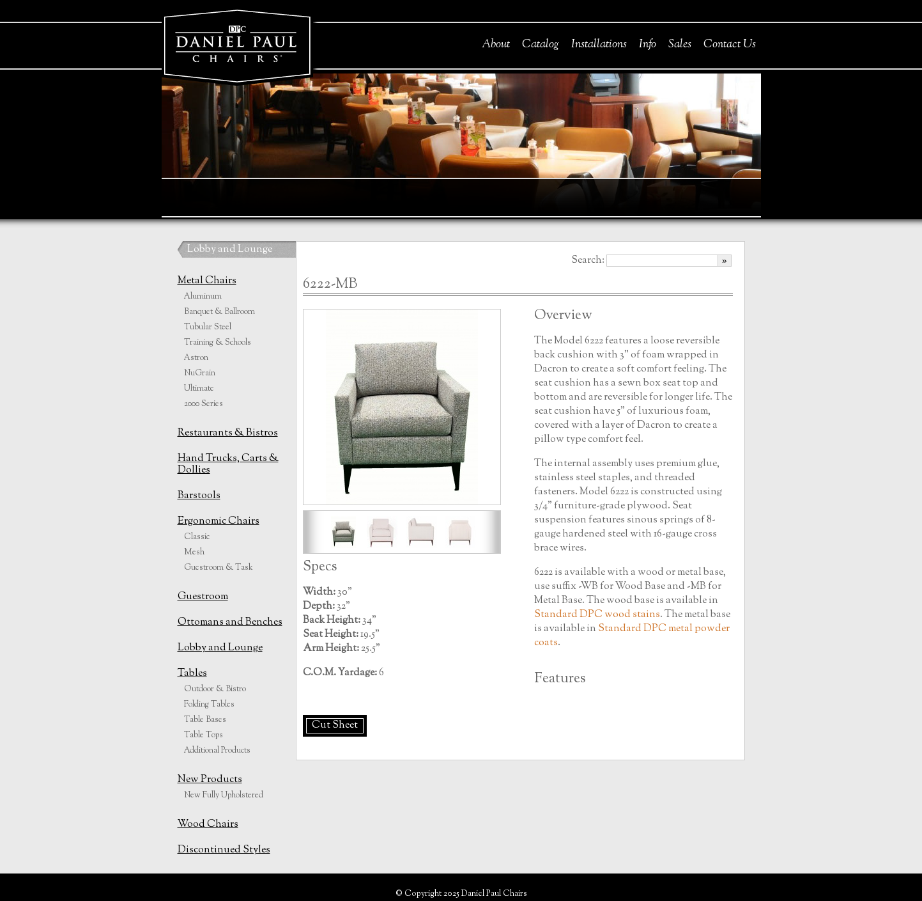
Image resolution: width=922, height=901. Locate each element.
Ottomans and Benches (230, 622)
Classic (197, 537)
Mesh (194, 552)
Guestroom (203, 597)
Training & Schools (217, 343)
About (496, 44)
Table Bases (205, 720)
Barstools (199, 496)
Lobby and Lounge (229, 249)
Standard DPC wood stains (597, 614)
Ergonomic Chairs (218, 521)
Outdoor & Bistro (215, 689)
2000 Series (203, 404)
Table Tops (203, 735)
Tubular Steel (207, 327)
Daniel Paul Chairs (237, 44)
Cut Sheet (335, 725)
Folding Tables (209, 704)
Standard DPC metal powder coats (632, 636)
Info (647, 44)
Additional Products (217, 750)
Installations (599, 44)
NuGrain (199, 373)
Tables (192, 673)
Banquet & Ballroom (219, 312)
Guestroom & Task (218, 568)
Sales (679, 44)
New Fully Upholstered (223, 795)
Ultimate (199, 389)
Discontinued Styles (224, 850)
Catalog (540, 44)
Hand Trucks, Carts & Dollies (228, 464)
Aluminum (203, 296)
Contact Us (729, 44)
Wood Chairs (208, 824)
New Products (210, 779)
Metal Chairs (207, 281)
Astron (196, 358)
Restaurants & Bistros (228, 433)
